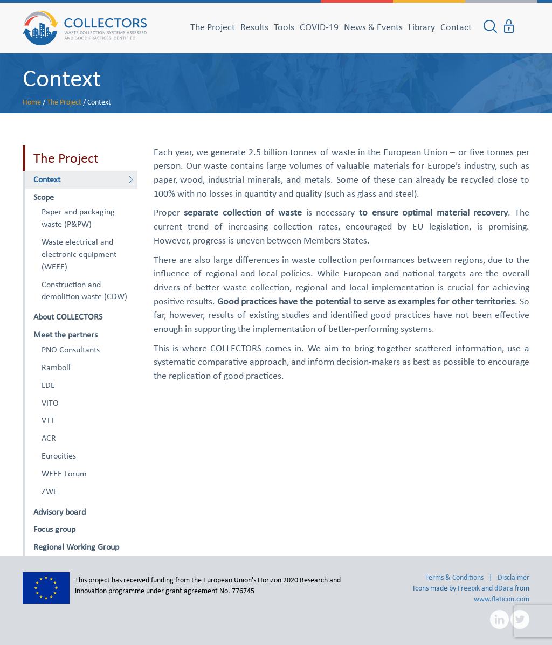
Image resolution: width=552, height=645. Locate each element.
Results (254, 27)
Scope (43, 197)
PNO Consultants (71, 349)
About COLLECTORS (67, 316)
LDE (48, 385)
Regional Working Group (76, 547)
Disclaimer (513, 577)
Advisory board (59, 512)
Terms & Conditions (454, 577)
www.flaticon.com (501, 599)
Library (421, 27)
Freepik (469, 588)
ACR (49, 438)
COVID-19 (319, 27)
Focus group (54, 529)
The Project (212, 27)
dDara (503, 588)
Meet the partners (65, 334)
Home (32, 102)
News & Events (373, 27)
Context (62, 78)
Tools (284, 27)
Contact (456, 27)
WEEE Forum (64, 473)
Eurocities (59, 455)
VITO (50, 403)
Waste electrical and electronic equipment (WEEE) (79, 254)
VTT (48, 420)
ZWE (50, 491)
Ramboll (56, 367)
